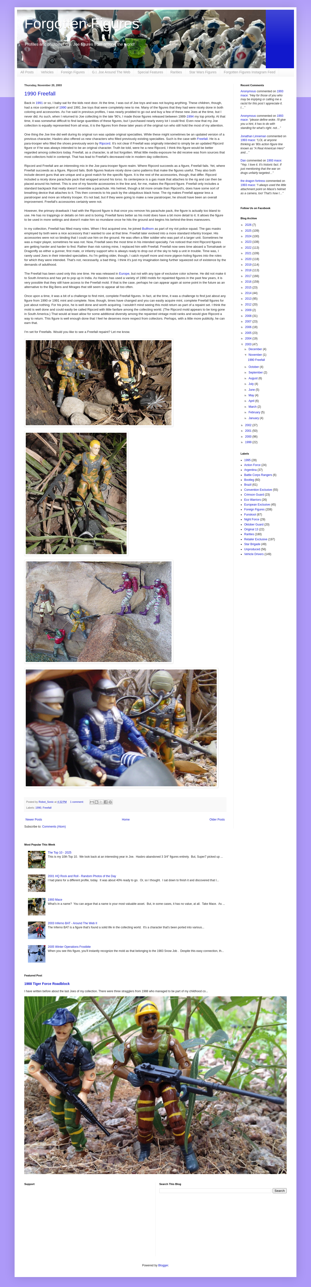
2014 (248, 293)
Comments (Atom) (54, 826)
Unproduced (252, 549)
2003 (248, 344)
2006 (248, 327)
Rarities (176, 72)
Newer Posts (34, 819)
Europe (124, 273)
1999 (248, 442)
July (252, 384)
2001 (248, 430)
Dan (243, 160)
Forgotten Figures (81, 23)
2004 (248, 338)
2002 (248, 425)
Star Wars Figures (202, 72)
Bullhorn (148, 228)
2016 (248, 281)
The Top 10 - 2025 (59, 852)
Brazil (247, 484)
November (256, 354)
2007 (248, 321)
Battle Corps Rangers (258, 475)
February (255, 412)
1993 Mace (55, 899)
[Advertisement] (88, 1222)
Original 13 (251, 529)
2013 (248, 298)
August (254, 378)
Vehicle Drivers (254, 554)
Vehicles (47, 72)
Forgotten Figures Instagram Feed (249, 72)
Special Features (150, 72)
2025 (248, 230)
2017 (248, 276)
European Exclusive (257, 504)
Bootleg (249, 480)
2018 (248, 270)
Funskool (250, 514)
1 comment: (77, 801)
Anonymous (248, 91)
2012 (248, 304)
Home (126, 819)
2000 (248, 436)
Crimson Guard (254, 494)
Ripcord (104, 143)
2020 (248, 259)
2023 (248, 242)
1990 (62, 107)
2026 (248, 225)
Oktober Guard (253, 524)
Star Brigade (252, 544)
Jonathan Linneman (253, 136)
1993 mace (248, 140)
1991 (39, 103)
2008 (248, 316)
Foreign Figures (73, 72)
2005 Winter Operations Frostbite (69, 946)
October (254, 367)
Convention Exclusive (258, 489)
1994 (190, 116)
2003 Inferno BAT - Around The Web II (72, 923)
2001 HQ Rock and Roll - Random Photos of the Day (82, 876)
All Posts (27, 72)
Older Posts (217, 819)
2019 (248, 264)
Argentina (250, 470)
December (256, 349)
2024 (248, 236)
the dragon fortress (253, 181)
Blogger (163, 1265)
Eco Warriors (252, 499)
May (252, 395)
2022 (248, 247)
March (253, 406)
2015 (248, 287)
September (256, 372)
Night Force (251, 519)
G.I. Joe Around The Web (111, 72)
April (252, 401)
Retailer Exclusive (255, 539)
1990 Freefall (39, 94)
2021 (248, 253)
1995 (247, 460)
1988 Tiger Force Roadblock (47, 984)
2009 (248, 310)
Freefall (202, 139)
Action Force (252, 465)
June (252, 389)
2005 (248, 333)
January (254, 418)
